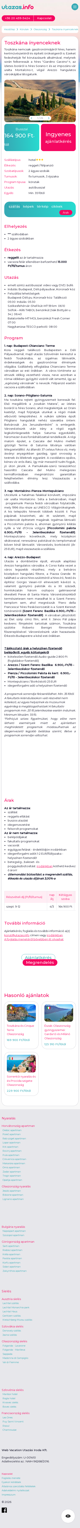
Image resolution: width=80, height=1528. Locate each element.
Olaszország (40, 29)
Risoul (6, 1425)
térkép (42, 206)
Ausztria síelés (11, 1299)
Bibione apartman (13, 1194)
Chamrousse (9, 1429)
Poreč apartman (12, 1134)
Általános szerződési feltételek (19, 1486)
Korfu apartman (11, 1262)
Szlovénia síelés (12, 1390)
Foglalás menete (11, 1478)
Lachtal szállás (11, 1303)
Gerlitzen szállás (12, 1315)
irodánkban (45, 866)
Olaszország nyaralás (16, 1186)
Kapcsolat (7, 1473)
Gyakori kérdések (11, 1482)
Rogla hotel (9, 1398)
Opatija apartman (12, 1179)
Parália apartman (12, 1258)
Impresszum (9, 1494)
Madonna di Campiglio (15, 1358)
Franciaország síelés (15, 1413)
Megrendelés (40, 962)
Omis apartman (11, 1167)
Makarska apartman (14, 1163)
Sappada (7, 1353)
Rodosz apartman (12, 1250)
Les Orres (8, 1417)
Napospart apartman (14, 1230)
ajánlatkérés (58, 137)
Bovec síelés (9, 1406)
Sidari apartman (12, 1266)
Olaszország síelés (14, 1341)
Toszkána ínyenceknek (65, 29)
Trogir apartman (12, 1175)
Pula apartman (11, 1155)
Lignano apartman (13, 1199)
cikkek (57, 206)
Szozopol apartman (13, 1235)
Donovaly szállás (12, 1330)
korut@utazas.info (16, 935)
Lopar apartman (11, 1142)
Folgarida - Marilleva (14, 1349)
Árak (66, 212)
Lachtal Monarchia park (16, 1307)
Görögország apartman (18, 1241)
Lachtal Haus (10, 1311)
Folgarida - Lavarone (14, 1345)
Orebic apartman (12, 1130)
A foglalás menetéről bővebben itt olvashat (34, 939)
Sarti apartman (11, 1246)
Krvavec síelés (10, 1402)
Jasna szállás (10, 1334)
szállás (14, 206)
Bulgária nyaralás (13, 1226)
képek (28, 206)
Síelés (6, 1291)
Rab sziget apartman (14, 1138)
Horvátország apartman (18, 1125)
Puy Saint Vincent (13, 1421)
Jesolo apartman (12, 1190)
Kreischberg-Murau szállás (17, 1319)
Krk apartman (10, 1146)
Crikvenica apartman (14, 1159)
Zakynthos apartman (15, 1270)
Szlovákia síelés (12, 1326)
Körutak (24, 29)
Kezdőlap (9, 29)
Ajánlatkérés (38, 957)
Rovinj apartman (12, 1150)
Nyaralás (8, 1118)
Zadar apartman (12, 1171)
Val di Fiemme (11, 1362)
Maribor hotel (10, 1394)
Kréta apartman (11, 1254)
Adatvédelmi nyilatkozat (15, 1490)
